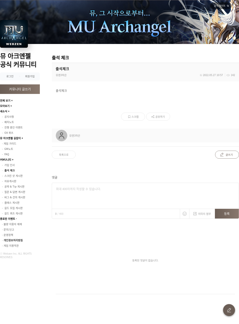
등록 (227, 213)
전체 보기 (5, 100)
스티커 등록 (184, 214)
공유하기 (160, 116)
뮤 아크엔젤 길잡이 (10, 138)
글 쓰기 (229, 310)
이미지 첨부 (202, 212)
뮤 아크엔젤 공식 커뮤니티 (18, 60)
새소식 (3, 111)
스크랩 (135, 116)
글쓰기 (229, 154)
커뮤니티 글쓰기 (20, 89)
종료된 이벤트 (7, 219)
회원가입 (30, 76)
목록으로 (64, 154)
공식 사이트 (219, 6)
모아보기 (5, 106)
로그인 (10, 76)
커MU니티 (5, 159)
